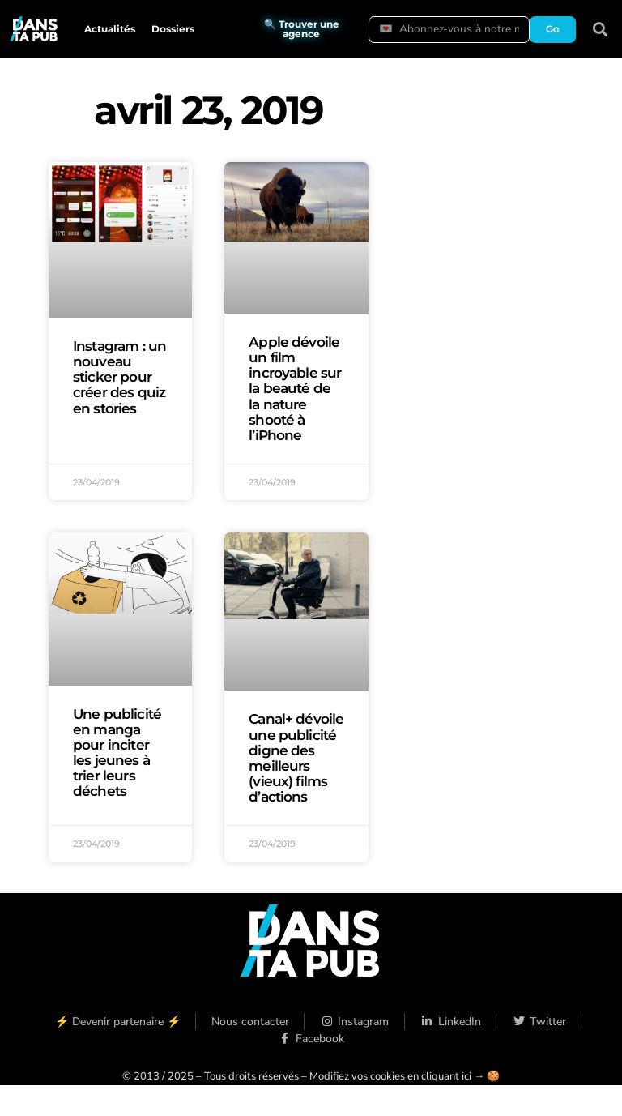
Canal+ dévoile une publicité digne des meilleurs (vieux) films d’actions (296, 758)
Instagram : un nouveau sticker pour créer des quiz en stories (119, 377)
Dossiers (172, 29)
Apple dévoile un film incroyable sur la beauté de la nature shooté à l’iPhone (295, 388)
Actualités (109, 29)
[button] (600, 29)
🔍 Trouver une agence (301, 29)
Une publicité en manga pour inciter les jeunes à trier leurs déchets (117, 753)
